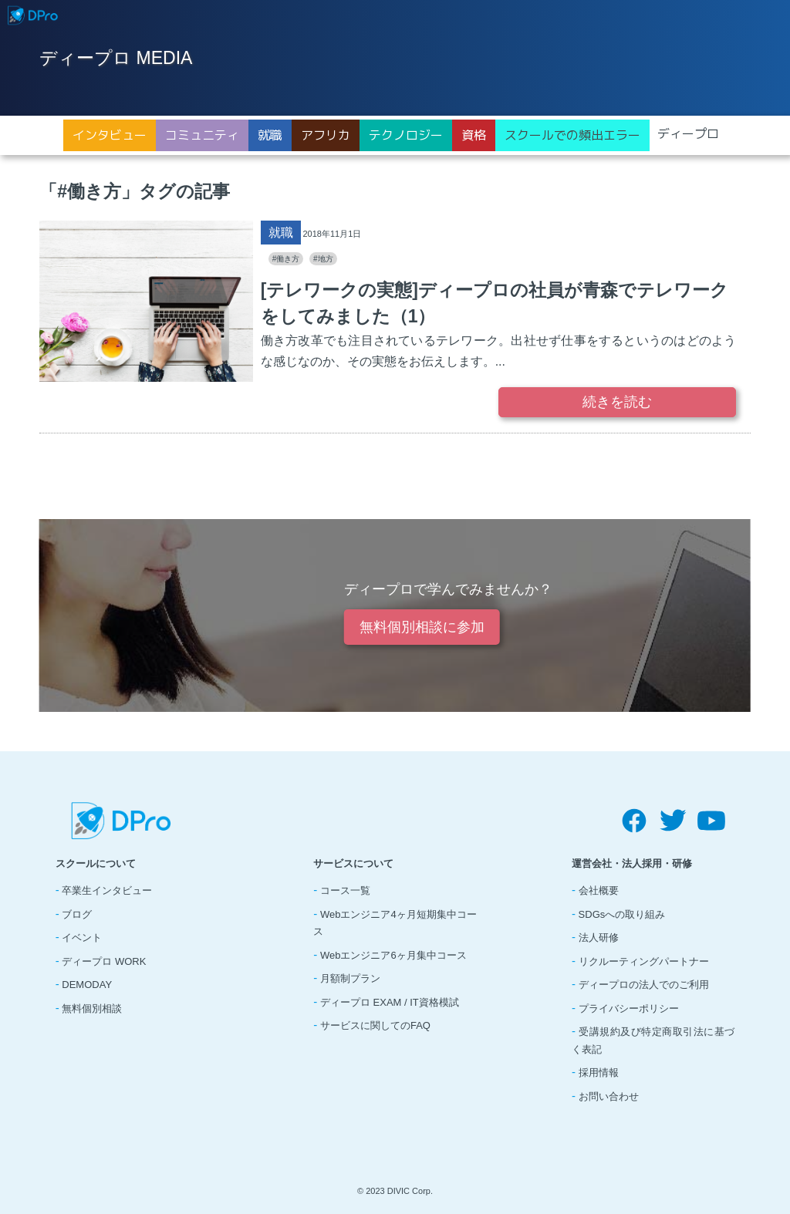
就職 (270, 134)
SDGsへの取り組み (622, 914)
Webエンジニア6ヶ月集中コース (393, 955)
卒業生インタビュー (107, 890)
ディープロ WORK (104, 961)
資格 (473, 134)
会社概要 (599, 890)
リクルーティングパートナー (644, 961)
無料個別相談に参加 (422, 627)
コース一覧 (345, 890)
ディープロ (688, 133)
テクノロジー (406, 134)
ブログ (77, 914)
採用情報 (599, 1072)
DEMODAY (87, 984)
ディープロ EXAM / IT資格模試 (389, 1002)
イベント (82, 937)
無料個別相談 (92, 1008)
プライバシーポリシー (629, 1008)
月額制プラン (350, 978)
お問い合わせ (609, 1096)
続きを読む (617, 402)
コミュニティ (202, 134)
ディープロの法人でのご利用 (644, 984)
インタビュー (110, 134)
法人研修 (599, 937)
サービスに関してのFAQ (375, 1025)
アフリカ (325, 134)
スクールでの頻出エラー (572, 134)
